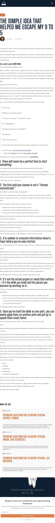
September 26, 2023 (30, 153)
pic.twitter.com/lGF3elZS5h (22, 150)
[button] (52, 3)
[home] (8, 3)
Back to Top (25, 493)
